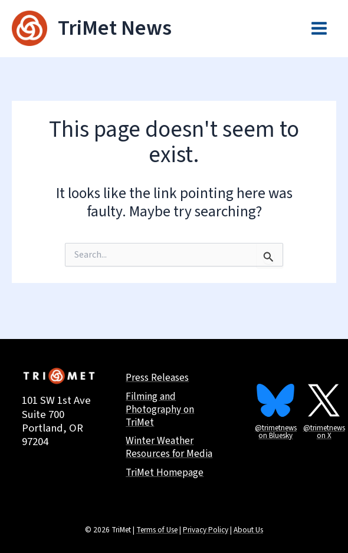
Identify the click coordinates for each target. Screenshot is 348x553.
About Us (248, 529)
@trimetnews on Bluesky (276, 428)
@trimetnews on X (324, 428)
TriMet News (115, 29)
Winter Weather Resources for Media (171, 447)
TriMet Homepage (166, 473)
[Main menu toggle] (319, 29)
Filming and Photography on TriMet (161, 408)
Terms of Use (157, 529)
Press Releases (159, 376)
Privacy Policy (205, 529)
